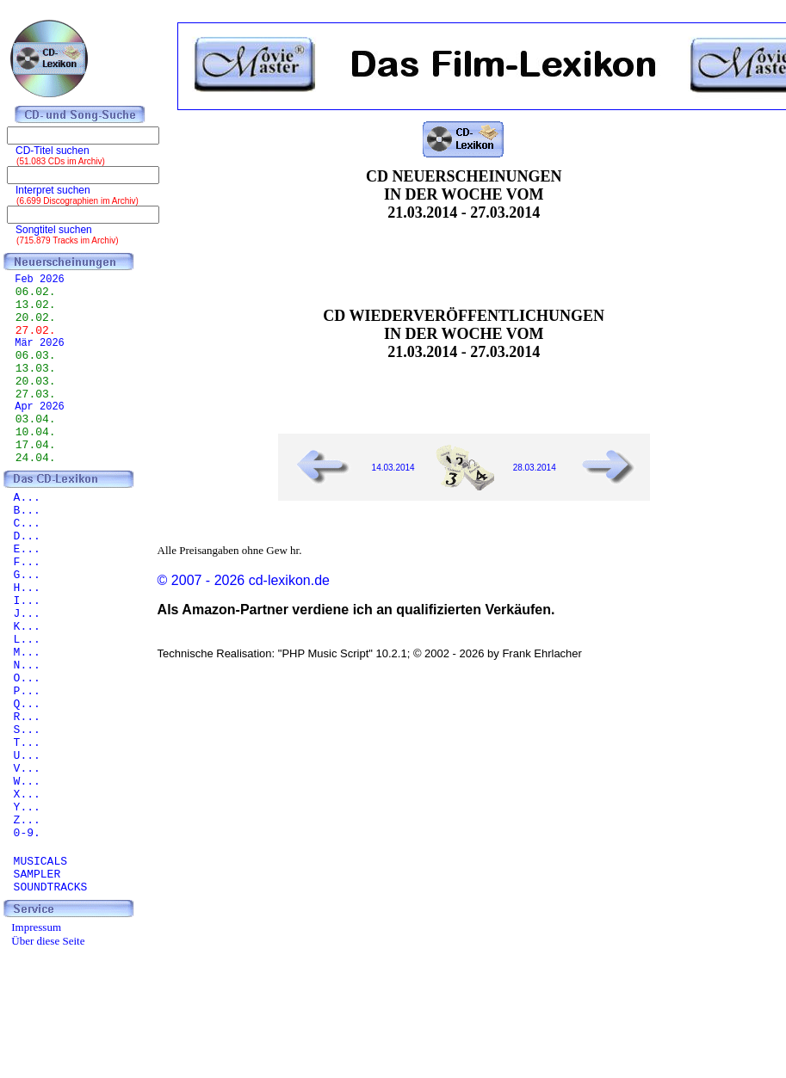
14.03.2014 (393, 467)
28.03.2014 (534, 467)
